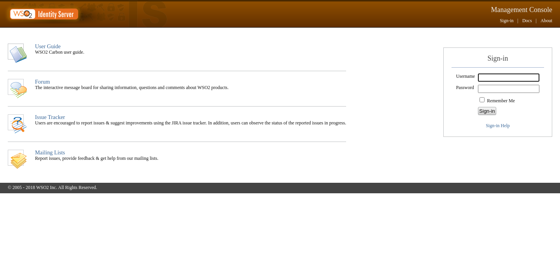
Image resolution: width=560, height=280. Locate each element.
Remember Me (501, 100)
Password (465, 87)
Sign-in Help (498, 125)
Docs (527, 20)
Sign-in (506, 20)
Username (465, 76)
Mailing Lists (50, 152)
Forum (42, 82)
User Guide (48, 46)
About (546, 20)
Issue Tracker (50, 117)
